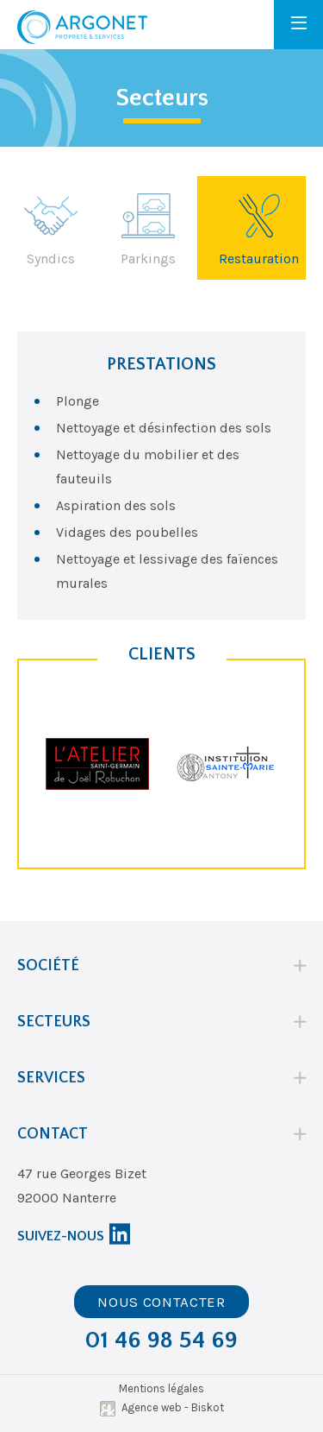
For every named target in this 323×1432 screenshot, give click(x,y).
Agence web (151, 1407)
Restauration (259, 228)
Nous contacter (161, 1301)
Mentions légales (161, 1388)
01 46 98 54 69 (161, 1340)
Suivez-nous (60, 1236)
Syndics (51, 228)
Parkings (148, 228)
